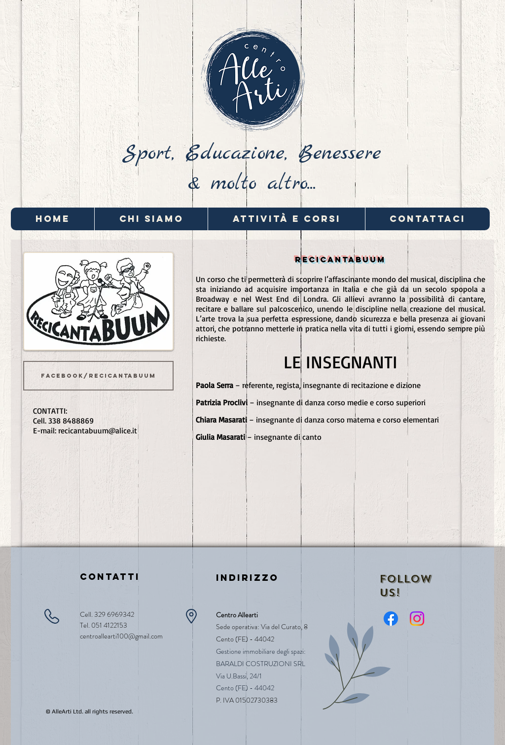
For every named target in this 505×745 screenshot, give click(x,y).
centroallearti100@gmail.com (121, 636)
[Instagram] (417, 618)
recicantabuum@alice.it (97, 430)
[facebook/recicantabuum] (98, 375)
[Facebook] (390, 618)
